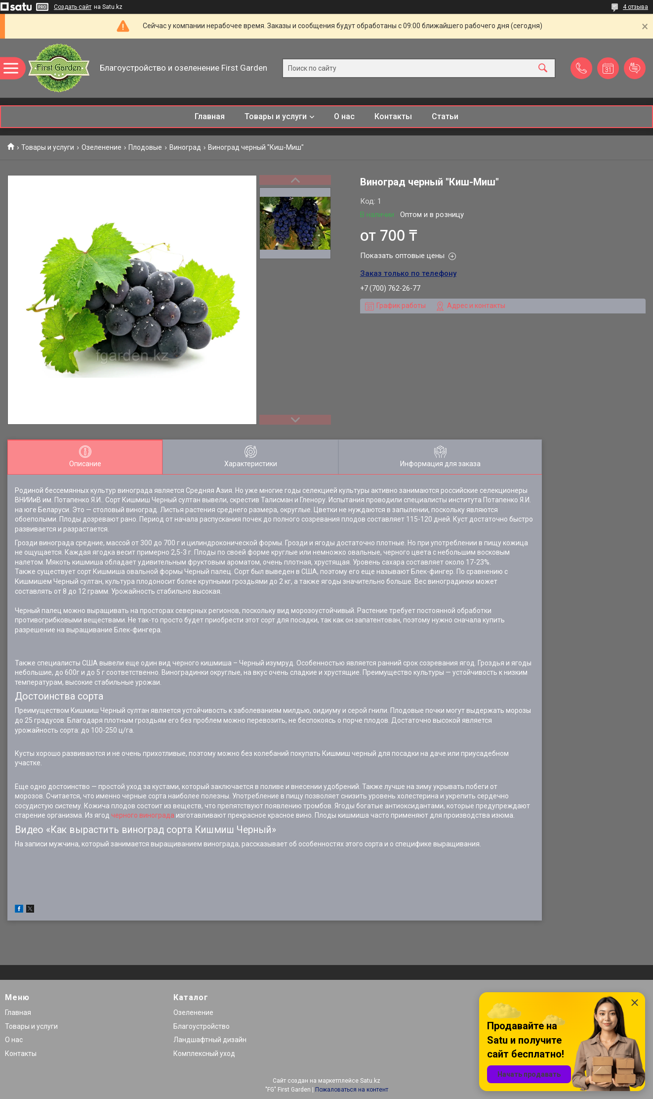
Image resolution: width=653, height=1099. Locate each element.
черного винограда (142, 815)
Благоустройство (201, 1026)
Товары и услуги (276, 116)
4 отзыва (635, 6)
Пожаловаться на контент (351, 1089)
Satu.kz (370, 1080)
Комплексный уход (204, 1053)
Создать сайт (72, 6)
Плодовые (145, 147)
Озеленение (102, 147)
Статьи (445, 116)
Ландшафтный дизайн (209, 1040)
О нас (344, 116)
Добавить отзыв (635, 68)
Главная (210, 116)
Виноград (185, 147)
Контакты (393, 116)
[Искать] (543, 68)
